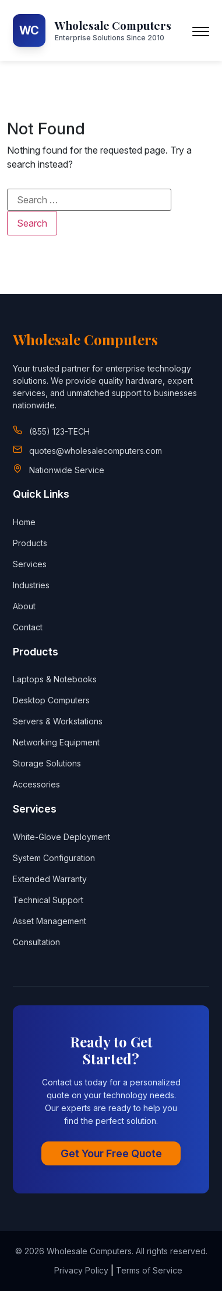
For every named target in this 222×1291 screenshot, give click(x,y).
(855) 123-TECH (59, 431)
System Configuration (54, 858)
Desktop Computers (51, 700)
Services (30, 564)
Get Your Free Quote (111, 1153)
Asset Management (49, 921)
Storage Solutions (47, 763)
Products (30, 543)
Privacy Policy (81, 1270)
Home (24, 522)
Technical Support (48, 900)
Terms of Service (149, 1270)
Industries (31, 585)
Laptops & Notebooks (55, 679)
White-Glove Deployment (61, 837)
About (24, 606)
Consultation (36, 942)
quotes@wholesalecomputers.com (95, 451)
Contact (28, 627)
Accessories (36, 784)
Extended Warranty (50, 879)
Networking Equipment (56, 742)
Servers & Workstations (58, 721)
